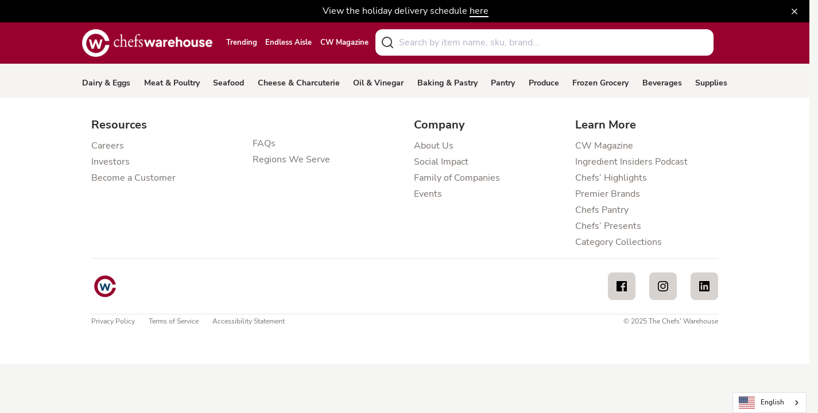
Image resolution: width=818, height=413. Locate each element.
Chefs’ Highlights (611, 177)
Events (428, 193)
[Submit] (387, 42)
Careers (107, 145)
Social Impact (441, 161)
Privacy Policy (113, 321)
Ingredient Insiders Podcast (631, 161)
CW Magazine (344, 43)
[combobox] (544, 42)
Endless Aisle (288, 43)
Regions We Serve (291, 159)
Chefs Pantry (602, 210)
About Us (433, 145)
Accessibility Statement (248, 321)
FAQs (264, 143)
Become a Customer (133, 177)
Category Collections (618, 242)
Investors (110, 161)
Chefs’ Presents (608, 226)
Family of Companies (457, 177)
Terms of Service (174, 321)
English (762, 403)
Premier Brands (607, 193)
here (479, 11)
